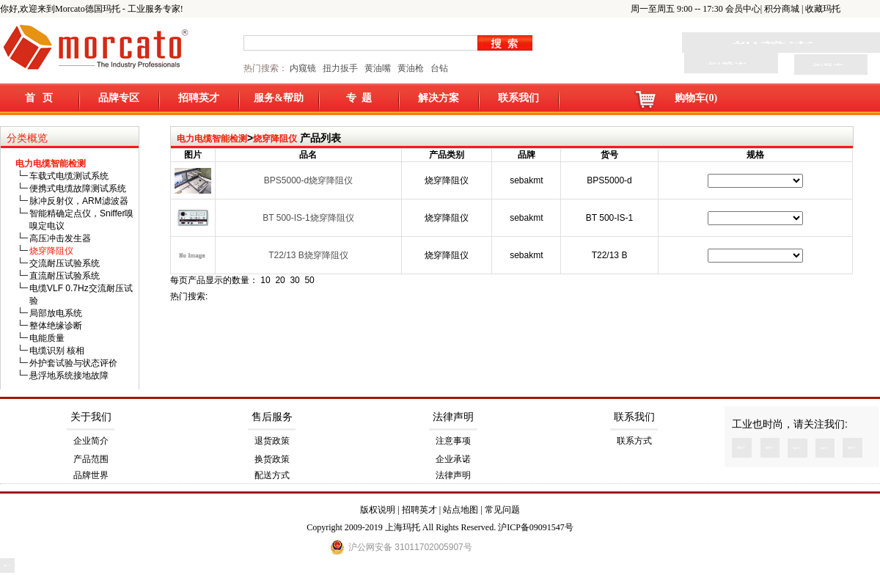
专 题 (359, 97)
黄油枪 (410, 68)
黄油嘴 (377, 68)
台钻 (438, 68)
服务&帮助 (279, 97)
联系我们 (518, 97)
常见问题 (502, 510)
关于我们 (90, 416)
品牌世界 (91, 475)
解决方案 (438, 97)
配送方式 (272, 475)
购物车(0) (696, 97)
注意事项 (453, 441)
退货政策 (272, 441)
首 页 (39, 97)
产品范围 (91, 459)
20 (280, 280)
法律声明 (453, 416)
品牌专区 (118, 97)
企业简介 (91, 441)
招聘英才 (198, 97)
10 (265, 280)
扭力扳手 (340, 68)
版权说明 (377, 510)
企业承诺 (453, 459)
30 (294, 280)
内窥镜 (303, 68)
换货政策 (272, 459)
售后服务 (272, 416)
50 (309, 280)
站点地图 (460, 510)
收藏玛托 (822, 9)
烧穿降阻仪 (275, 138)
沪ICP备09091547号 (535, 527)
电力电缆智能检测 (212, 138)
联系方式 (634, 441)
